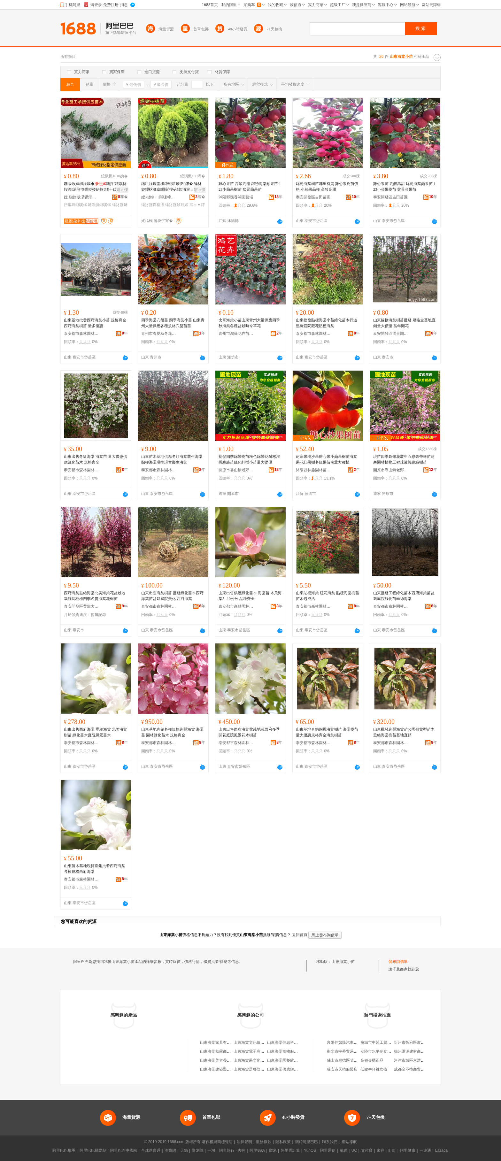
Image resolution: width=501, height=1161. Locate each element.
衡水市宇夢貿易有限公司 (348, 1051)
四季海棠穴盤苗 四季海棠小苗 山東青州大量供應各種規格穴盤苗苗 (172, 323)
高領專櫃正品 (371, 1060)
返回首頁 (299, 935)
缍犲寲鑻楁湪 (152, 205)
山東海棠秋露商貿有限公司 (223, 1051)
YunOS (310, 1150)
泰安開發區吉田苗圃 (313, 197)
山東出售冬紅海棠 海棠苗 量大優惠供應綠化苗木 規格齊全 (95, 459)
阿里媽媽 (257, 1150)
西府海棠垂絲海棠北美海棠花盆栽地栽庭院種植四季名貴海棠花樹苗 (94, 596)
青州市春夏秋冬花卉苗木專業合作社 (158, 333)
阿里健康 (407, 1150)
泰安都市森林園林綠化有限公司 (81, 333)
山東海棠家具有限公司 (219, 1042)
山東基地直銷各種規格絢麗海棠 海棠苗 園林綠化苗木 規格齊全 (172, 732)
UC (354, 1150)
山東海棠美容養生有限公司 (223, 1060)
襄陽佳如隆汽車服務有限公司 (352, 1042)
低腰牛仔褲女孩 (373, 1069)
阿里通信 (327, 1150)
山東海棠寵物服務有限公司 (290, 1051)
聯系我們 (329, 1142)
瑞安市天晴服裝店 (342, 1069)
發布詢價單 (398, 961)
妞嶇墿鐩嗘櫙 (75, 205)
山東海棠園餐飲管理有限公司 (292, 1060)
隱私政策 (283, 1142)
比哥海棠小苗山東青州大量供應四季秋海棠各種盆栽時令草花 (249, 323)
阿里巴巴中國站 (123, 1150)
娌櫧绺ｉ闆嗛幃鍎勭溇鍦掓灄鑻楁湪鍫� (158, 197)
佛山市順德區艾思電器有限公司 (354, 1060)
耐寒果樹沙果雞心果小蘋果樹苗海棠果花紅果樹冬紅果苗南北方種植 (326, 459)
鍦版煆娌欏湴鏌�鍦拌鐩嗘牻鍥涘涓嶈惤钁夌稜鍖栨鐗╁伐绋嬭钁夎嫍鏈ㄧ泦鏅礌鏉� (95, 186)
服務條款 (263, 1142)
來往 (380, 1150)
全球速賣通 (150, 1150)
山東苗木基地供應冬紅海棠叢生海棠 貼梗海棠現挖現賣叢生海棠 (172, 459)
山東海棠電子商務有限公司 (257, 1051)
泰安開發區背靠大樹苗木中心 (81, 606)
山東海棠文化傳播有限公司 (257, 1042)
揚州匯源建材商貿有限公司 (417, 1051)
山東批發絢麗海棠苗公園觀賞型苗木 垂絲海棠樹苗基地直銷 (404, 732)
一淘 (211, 1150)
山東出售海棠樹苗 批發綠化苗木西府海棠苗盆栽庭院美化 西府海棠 (172, 596)
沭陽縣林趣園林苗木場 (313, 470)
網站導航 (349, 1142)
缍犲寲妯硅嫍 (176, 205)
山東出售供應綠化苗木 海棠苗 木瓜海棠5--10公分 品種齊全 (250, 596)
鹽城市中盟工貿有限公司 (381, 1042)
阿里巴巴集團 (63, 1150)
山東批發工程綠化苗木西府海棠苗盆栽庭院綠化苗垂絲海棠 (404, 596)
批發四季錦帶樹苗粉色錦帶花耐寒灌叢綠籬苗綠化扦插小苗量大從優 (249, 459)
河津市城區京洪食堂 (411, 1060)
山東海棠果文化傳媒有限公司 (258, 1060)
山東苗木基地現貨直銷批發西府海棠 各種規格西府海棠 (94, 869)
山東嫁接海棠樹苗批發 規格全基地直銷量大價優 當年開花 (404, 323)
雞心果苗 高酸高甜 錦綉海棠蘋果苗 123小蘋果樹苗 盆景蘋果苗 (250, 186)
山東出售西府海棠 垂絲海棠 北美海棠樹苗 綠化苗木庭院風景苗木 (95, 732)
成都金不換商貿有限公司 (415, 1069)
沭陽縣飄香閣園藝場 (236, 197)
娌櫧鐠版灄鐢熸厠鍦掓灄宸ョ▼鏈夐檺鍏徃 (81, 197)
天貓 (184, 1150)
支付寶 (367, 1150)
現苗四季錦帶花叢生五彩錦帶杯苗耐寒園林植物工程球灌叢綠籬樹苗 (404, 459)
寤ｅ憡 (122, 190)
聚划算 (198, 1150)
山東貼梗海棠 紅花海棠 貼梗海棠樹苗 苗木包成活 (327, 596)
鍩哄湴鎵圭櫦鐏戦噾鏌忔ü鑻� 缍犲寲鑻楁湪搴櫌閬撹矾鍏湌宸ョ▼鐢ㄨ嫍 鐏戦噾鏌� (171, 186)
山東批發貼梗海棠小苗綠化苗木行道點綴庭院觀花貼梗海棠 (326, 323)
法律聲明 (244, 1142)
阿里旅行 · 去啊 (232, 1150)
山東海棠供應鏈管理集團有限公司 (296, 1069)
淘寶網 (170, 1150)
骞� (123, 197)
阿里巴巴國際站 (93, 1150)
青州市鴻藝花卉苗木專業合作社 (236, 333)
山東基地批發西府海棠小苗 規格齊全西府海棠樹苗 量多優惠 (95, 323)
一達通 (425, 1150)
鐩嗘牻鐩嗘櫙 (99, 205)
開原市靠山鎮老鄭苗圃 (236, 470)
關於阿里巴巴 (306, 1142)
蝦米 (273, 1150)
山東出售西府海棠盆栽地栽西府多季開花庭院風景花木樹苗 (249, 732)
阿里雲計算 (290, 1150)
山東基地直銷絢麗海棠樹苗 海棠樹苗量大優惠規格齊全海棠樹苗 (327, 732)
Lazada (441, 1150)
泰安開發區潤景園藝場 (390, 333)
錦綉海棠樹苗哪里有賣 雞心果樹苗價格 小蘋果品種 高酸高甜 (327, 186)
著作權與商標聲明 (217, 1142)
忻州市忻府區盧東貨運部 (415, 1042)
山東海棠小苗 (343, 961)
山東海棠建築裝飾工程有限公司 (227, 1069)
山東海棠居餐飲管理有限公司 (258, 1069)
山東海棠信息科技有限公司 (290, 1042)
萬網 (343, 1150)
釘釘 (392, 1150)
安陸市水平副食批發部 (379, 1051)
